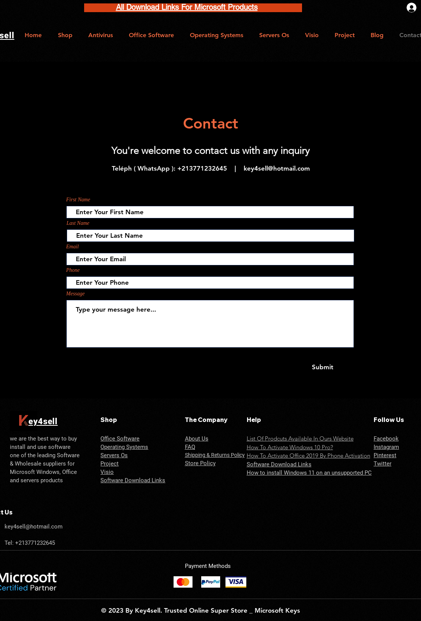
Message (75, 293)
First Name (78, 199)
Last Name (78, 223)
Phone (73, 270)
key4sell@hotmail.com (277, 168)
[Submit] (323, 367)
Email (72, 246)
